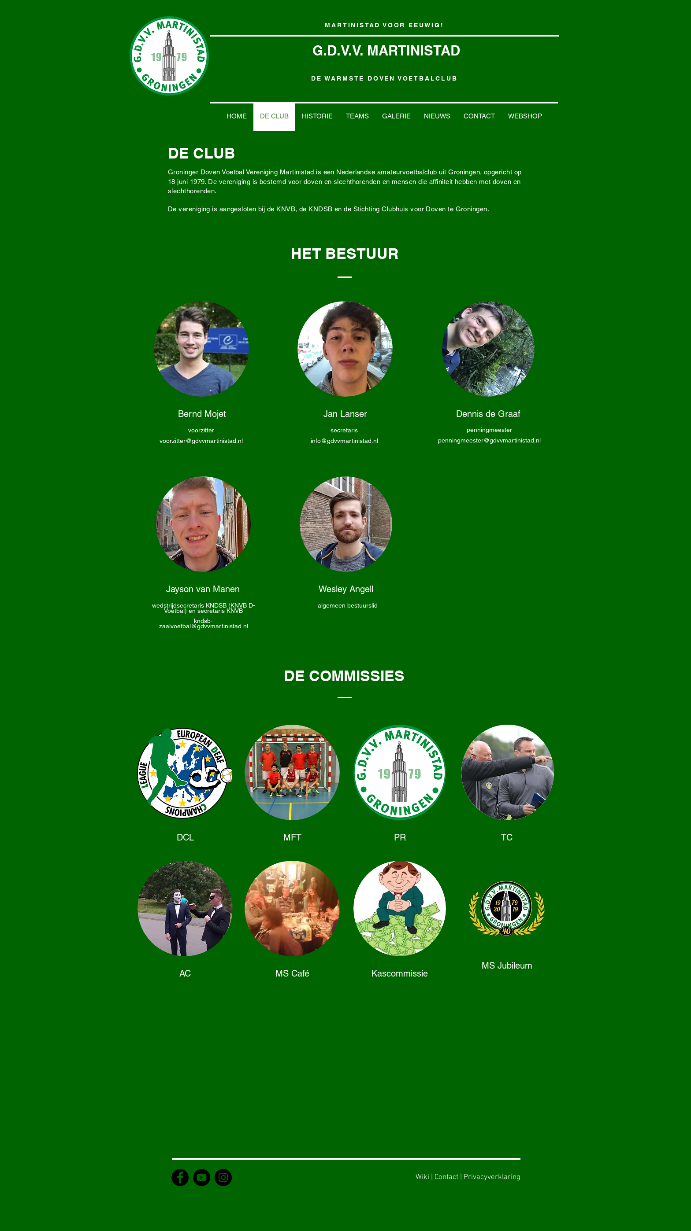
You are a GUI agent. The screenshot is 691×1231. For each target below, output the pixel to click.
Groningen (464, 172)
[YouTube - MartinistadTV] (201, 1177)
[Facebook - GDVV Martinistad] (180, 1177)
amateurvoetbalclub (407, 172)
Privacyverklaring (492, 1177)
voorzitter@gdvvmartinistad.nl (201, 440)
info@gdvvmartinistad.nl (344, 440)
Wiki (422, 1177)
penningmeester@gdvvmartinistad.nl (489, 440)
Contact (446, 1177)
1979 (197, 181)
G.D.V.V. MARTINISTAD (386, 50)
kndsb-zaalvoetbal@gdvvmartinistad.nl (203, 623)
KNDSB (320, 209)
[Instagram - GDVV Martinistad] (223, 1177)
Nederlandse (355, 172)
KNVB (285, 209)
